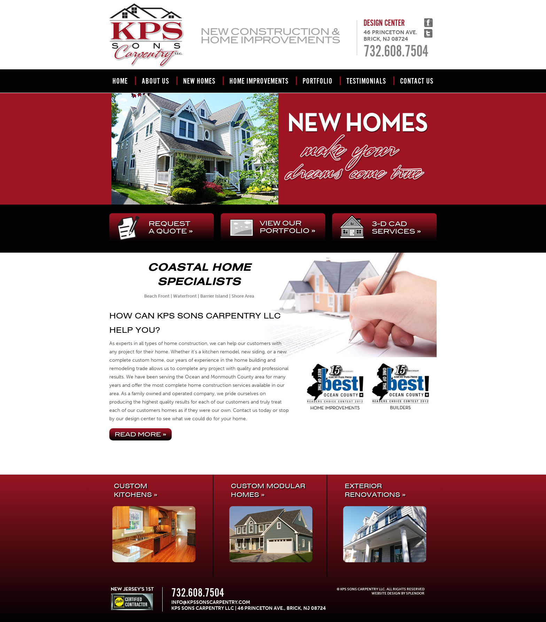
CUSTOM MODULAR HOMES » (268, 490)
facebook (428, 22)
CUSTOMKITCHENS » (135, 490)
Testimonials (366, 81)
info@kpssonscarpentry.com (210, 602)
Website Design (386, 593)
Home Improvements (259, 81)
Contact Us (417, 81)
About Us (155, 81)
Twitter (428, 33)
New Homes (199, 81)
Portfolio (318, 81)
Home (120, 81)
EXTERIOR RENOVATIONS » (375, 490)
